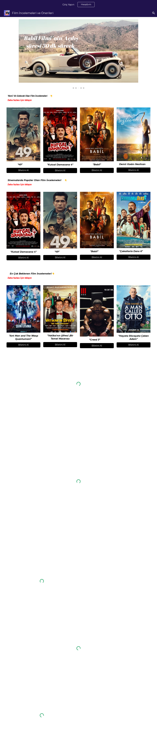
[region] (78, 4)
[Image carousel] (78, 54)
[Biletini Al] (23, 170)
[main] (79, 98)
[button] (153, 13)
